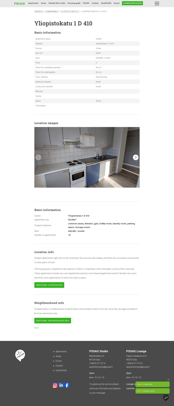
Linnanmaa (51, 11)
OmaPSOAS (106, 3)
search (38, 11)
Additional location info (49, 285)
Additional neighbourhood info (52, 321)
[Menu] (157, 3)
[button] (135, 157)
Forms (59, 361)
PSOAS (86, 3)
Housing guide (74, 3)
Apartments (33, 3)
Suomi (117, 3)
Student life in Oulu (57, 3)
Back (36, 327)
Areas (43, 3)
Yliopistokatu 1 (70, 11)
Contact (95, 3)
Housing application (132, 3)
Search (150, 3)
